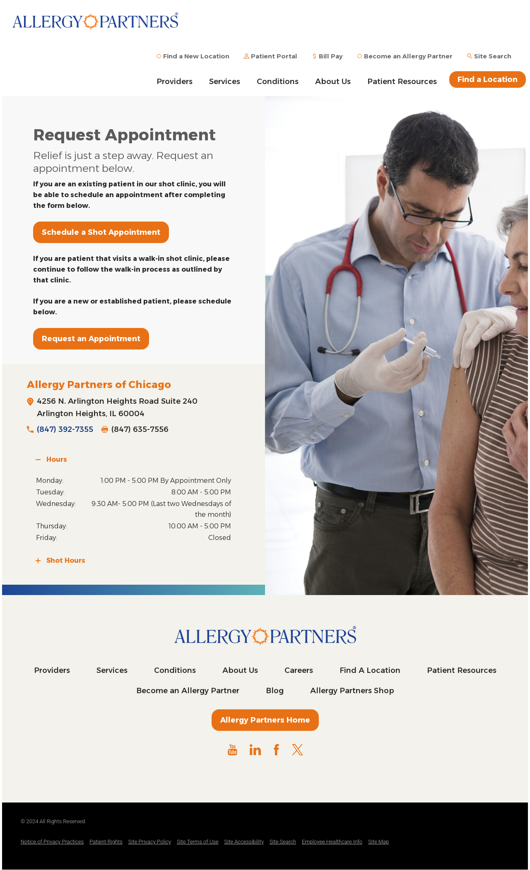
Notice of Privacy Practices (52, 842)
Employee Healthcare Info (332, 842)
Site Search (283, 842)
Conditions (278, 81)
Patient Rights (106, 842)
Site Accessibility (244, 842)
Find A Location (370, 670)
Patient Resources (402, 81)
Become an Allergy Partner (187, 690)
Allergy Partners (95, 26)
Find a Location (488, 79)
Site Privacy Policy (149, 842)
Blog (275, 690)
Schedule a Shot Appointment (101, 232)
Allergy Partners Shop (352, 690)
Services (224, 81)
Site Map (378, 842)
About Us (333, 81)
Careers (298, 670)
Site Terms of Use (198, 842)
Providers (175, 81)
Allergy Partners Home (265, 720)
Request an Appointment (91, 338)
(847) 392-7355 (65, 429)
